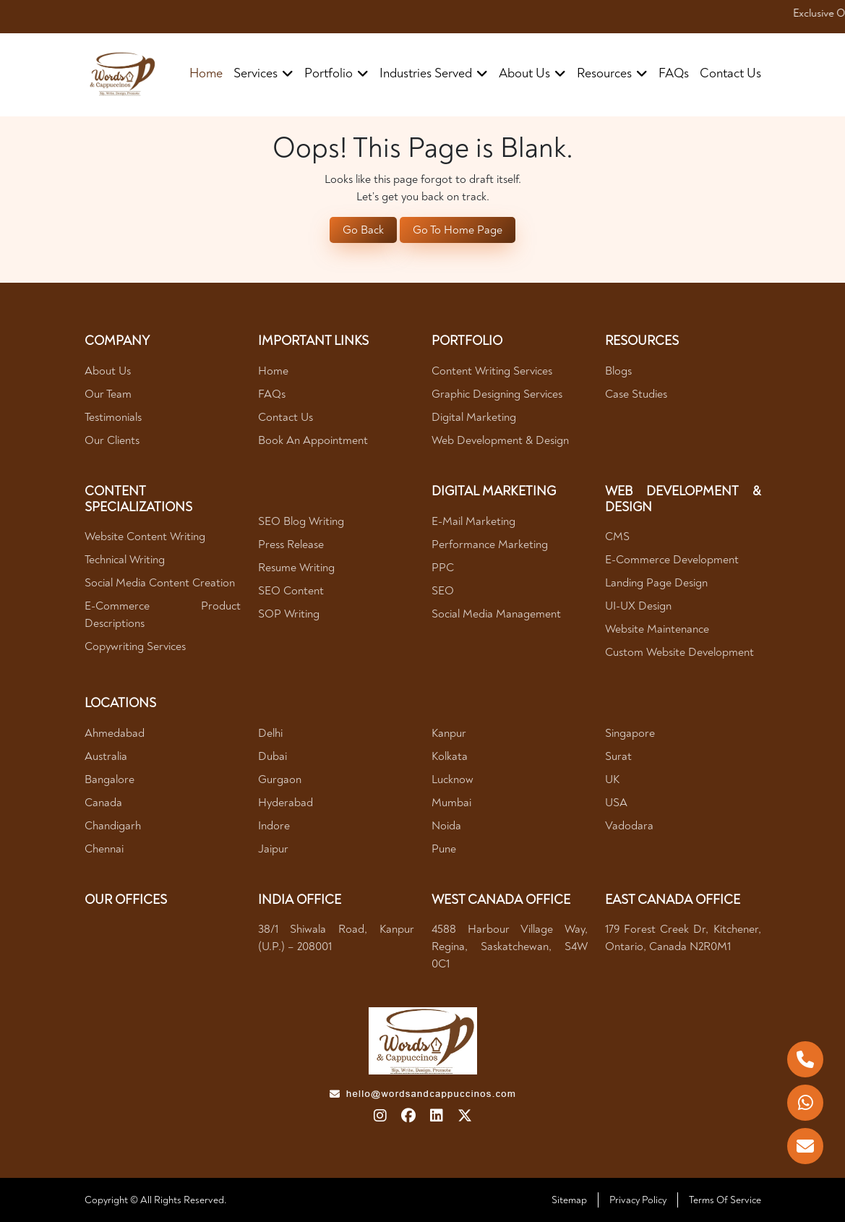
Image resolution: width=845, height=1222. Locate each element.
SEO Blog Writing (301, 521)
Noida (446, 826)
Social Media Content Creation (160, 583)
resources (612, 73)
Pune (444, 849)
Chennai (104, 849)
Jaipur (273, 849)
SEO (443, 591)
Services (263, 73)
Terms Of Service (725, 1200)
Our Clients (112, 440)
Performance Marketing (490, 544)
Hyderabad (285, 802)
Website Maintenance (657, 629)
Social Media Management (496, 614)
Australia (106, 756)
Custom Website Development (679, 652)
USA (616, 802)
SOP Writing (288, 614)
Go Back (363, 230)
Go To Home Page (457, 230)
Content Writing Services (492, 371)
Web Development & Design (500, 440)
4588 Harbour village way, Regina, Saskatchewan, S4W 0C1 (510, 946)
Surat (618, 756)
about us (532, 73)
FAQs (674, 73)
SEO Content (291, 591)
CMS (617, 536)
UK (612, 779)
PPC (443, 567)
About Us (108, 371)
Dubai (272, 756)
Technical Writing (125, 559)
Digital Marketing (474, 417)
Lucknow (452, 779)
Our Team (108, 394)
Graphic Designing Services (497, 394)
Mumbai (451, 802)
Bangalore (109, 779)
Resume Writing (296, 567)
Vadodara (629, 826)
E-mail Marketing (473, 521)
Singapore (630, 733)
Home (206, 73)
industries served (433, 73)
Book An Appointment (313, 440)
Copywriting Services (135, 646)
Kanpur (449, 733)
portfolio (336, 73)
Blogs (618, 371)
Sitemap (569, 1200)
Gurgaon (279, 779)
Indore (274, 826)
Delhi (270, 733)
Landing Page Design (656, 583)
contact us (730, 73)
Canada (103, 802)
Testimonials (113, 417)
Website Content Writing (145, 536)
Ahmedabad (115, 733)
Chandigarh (113, 826)
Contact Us (285, 417)
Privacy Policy (637, 1200)
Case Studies (636, 394)
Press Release (291, 544)
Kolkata (450, 756)
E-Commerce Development (672, 559)
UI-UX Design (638, 606)
